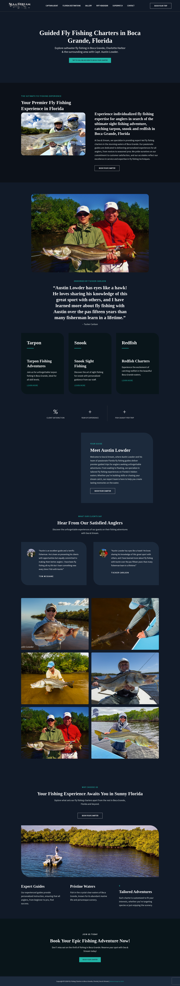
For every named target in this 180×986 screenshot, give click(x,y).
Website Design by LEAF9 (116, 981)
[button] (160, 6)
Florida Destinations (73, 6)
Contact (128, 6)
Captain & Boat (55, 6)
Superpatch (116, 6)
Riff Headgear (101, 6)
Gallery (89, 6)
